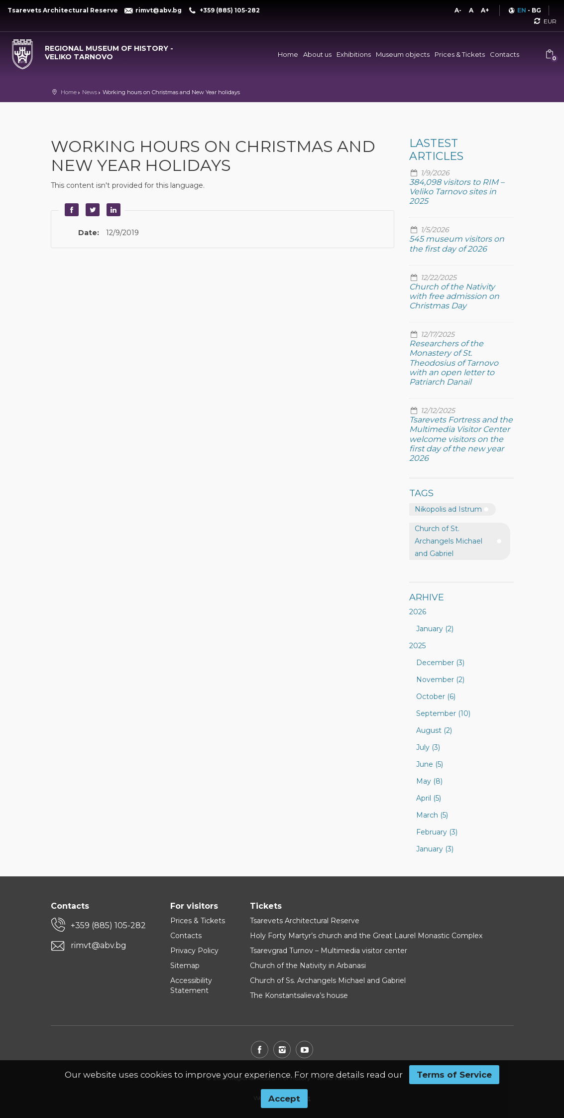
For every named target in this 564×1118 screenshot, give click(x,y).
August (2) (434, 730)
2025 (417, 645)
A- (457, 10)
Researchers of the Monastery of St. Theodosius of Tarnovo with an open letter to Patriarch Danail (453, 363)
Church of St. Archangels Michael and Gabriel (448, 541)
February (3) (436, 832)
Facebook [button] (71, 209)
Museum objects (403, 54)
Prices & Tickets (460, 54)
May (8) (429, 781)
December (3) (440, 662)
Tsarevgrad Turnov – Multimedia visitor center (328, 950)
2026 (417, 611)
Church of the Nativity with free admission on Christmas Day (454, 296)
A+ (485, 10)
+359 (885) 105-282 (108, 925)
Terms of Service (454, 1075)
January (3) (434, 848)
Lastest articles (436, 150)
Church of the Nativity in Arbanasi (308, 965)
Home (288, 54)
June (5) (429, 764)
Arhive (426, 597)
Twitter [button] (92, 209)
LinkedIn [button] (112, 209)
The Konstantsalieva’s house (299, 995)
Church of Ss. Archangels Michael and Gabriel (328, 980)
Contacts (504, 54)
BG (536, 10)
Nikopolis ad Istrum (448, 509)
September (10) (443, 713)
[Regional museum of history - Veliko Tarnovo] (94, 50)
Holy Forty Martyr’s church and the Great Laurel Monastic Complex (366, 935)
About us (317, 54)
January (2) (434, 628)
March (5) (432, 815)
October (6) (435, 696)
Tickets (266, 906)
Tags (421, 493)
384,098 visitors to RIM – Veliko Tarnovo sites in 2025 (456, 191)
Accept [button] (284, 1099)
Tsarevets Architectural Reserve (304, 920)
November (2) (440, 679)
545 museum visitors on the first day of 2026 (456, 243)
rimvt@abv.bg (98, 945)
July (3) (428, 747)
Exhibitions (354, 54)
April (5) (428, 798)
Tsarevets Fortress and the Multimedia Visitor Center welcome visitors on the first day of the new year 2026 (461, 439)
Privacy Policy (194, 950)
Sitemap (185, 965)
